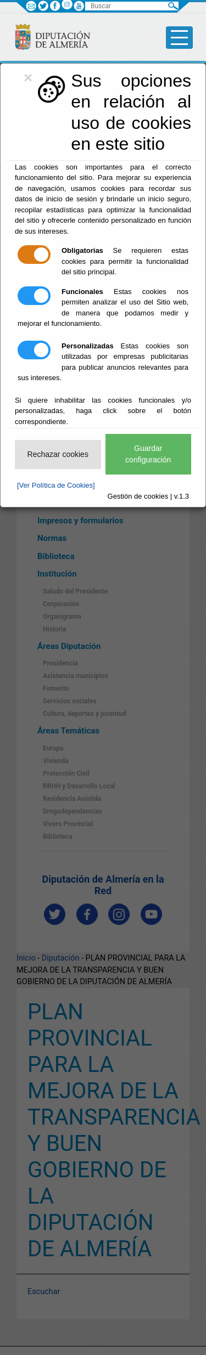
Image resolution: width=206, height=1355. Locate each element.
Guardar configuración (148, 454)
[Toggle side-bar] (179, 37)
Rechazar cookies (57, 454)
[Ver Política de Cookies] (56, 485)
